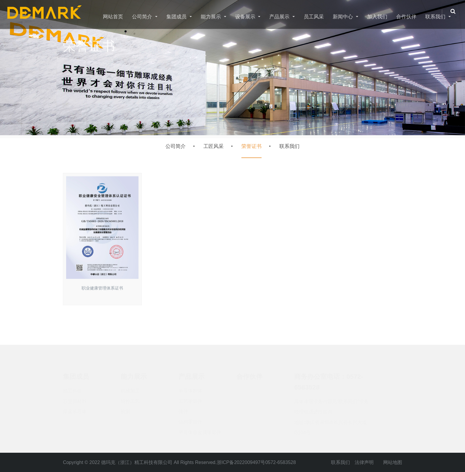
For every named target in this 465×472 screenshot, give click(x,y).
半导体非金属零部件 (200, 429)
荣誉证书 (251, 146)
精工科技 (72, 387)
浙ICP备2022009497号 (241, 462)
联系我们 (289, 146)
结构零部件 (190, 419)
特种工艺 (130, 398)
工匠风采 (213, 146)
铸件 (183, 408)
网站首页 (113, 17)
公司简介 (175, 146)
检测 (125, 408)
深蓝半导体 (75, 408)
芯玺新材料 (75, 398)
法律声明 (364, 462)
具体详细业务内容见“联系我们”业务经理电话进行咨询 (331, 404)
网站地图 (392, 462)
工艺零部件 (190, 398)
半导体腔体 (190, 387)
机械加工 (130, 387)
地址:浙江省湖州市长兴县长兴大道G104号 (330, 424)
